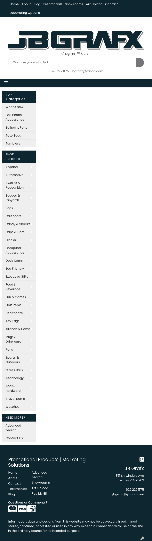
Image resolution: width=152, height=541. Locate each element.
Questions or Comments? (27, 502)
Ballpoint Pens (16, 127)
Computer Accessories (14, 250)
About (26, 4)
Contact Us (14, 438)
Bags (9, 208)
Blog (37, 4)
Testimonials (52, 4)
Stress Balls (14, 370)
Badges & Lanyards (12, 197)
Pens (9, 349)
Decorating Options (25, 12)
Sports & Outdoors (12, 359)
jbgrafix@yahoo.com (87, 71)
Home (14, 4)
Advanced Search (13, 427)
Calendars (13, 216)
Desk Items (14, 260)
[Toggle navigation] (6, 83)
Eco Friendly (14, 268)
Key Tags (12, 321)
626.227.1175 (60, 71)
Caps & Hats (14, 232)
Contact (111, 4)
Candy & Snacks (17, 224)
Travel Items (15, 398)
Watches (12, 406)
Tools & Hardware (13, 388)
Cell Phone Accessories (14, 117)
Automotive (14, 175)
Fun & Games (15, 297)
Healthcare (14, 313)
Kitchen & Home (17, 329)
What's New (14, 107)
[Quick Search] (72, 62)
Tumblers (12, 143)
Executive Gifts (16, 276)
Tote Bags (13, 135)
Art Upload (94, 4)
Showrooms (74, 4)
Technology (14, 378)
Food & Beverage (12, 286)
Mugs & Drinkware (13, 339)
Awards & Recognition (14, 185)
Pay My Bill (39, 493)
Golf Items (13, 305)
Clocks (10, 240)
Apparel (11, 167)
